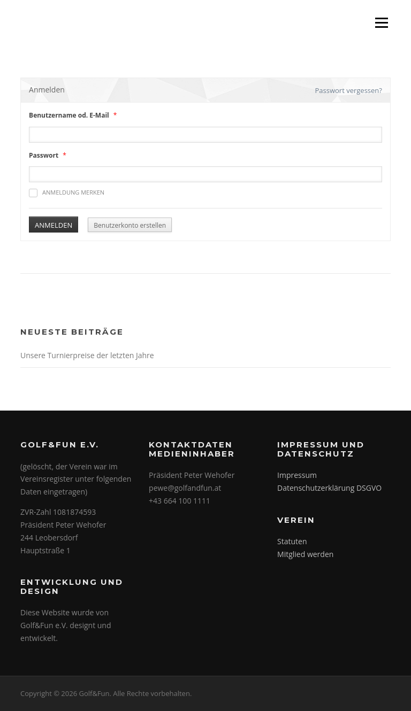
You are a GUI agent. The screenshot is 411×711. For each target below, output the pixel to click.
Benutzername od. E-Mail (69, 115)
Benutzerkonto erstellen (130, 225)
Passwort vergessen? (348, 90)
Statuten (292, 541)
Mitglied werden (305, 554)
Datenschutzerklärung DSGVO (329, 488)
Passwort (43, 155)
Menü (381, 23)
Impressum (297, 475)
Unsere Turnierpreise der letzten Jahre (87, 355)
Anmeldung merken (66, 192)
